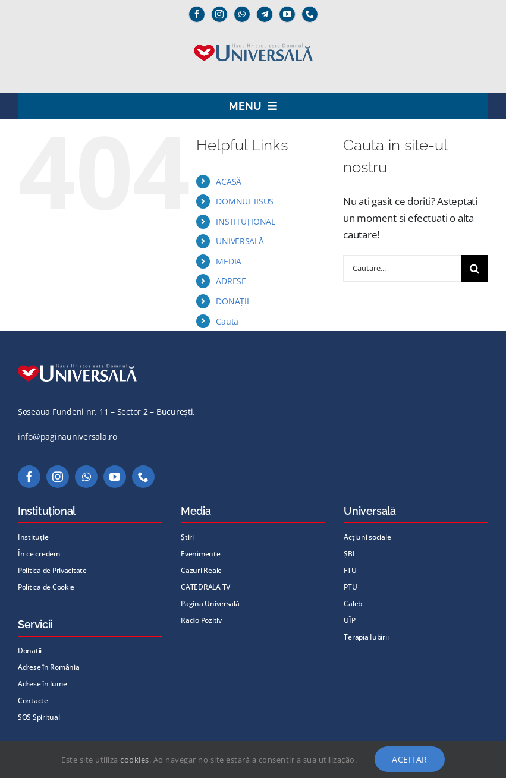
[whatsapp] (242, 14)
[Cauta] (474, 268)
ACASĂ (228, 181)
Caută (227, 321)
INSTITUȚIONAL (245, 221)
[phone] (309, 14)
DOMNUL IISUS (245, 201)
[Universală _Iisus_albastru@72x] (253, 39)
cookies (134, 759)
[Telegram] (264, 14)
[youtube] (287, 14)
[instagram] (219, 14)
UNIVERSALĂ (239, 241)
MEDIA (228, 261)
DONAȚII (232, 301)
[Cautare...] (402, 268)
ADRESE (231, 280)
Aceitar (410, 759)
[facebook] (196, 14)
